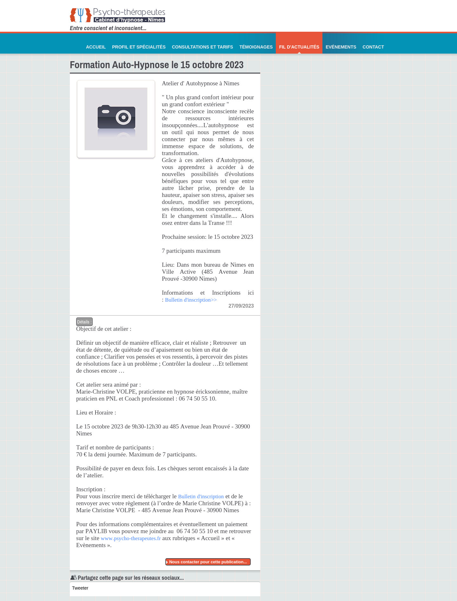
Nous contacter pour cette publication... (208, 561)
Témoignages (256, 46)
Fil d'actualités (299, 46)
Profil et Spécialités (139, 46)
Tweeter (80, 588)
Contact (373, 46)
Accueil (96, 46)
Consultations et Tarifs (202, 46)
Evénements (341, 46)
